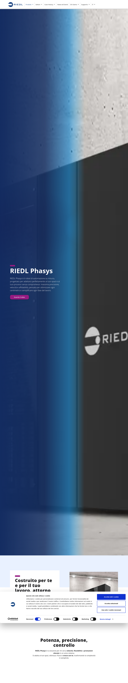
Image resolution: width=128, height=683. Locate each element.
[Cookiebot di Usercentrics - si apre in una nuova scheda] (13, 679)
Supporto (85, 4)
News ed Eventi (62, 4)
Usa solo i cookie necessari (111, 670)
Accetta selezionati (111, 663)
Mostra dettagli (105, 679)
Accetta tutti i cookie (111, 657)
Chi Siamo (74, 4)
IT (93, 4)
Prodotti (30, 4)
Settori (39, 4)
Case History (49, 4)
